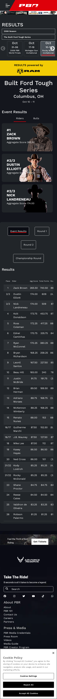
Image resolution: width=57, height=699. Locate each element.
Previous (3, 48)
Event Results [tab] (18, 231)
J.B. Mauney (20, 437)
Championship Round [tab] (28, 258)
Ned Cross (19, 459)
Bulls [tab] (36, 118)
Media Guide (11, 643)
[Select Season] (28, 31)
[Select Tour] (28, 37)
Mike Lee (18, 443)
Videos (7, 640)
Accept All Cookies (28, 696)
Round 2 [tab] (28, 244)
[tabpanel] (28, 169)
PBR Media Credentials (17, 632)
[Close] (53, 655)
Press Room (11, 636)
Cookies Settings (28, 678)
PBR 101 (8, 610)
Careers (8, 618)
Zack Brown (20, 287)
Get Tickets (39, 541)
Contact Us (10, 614)
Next (52, 48)
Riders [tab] (20, 118)
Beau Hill (18, 372)
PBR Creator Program (16, 647)
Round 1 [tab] (42, 231)
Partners (9, 621)
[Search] (31, 589)
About (7, 607)
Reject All (28, 687)
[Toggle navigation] (7, 5)
